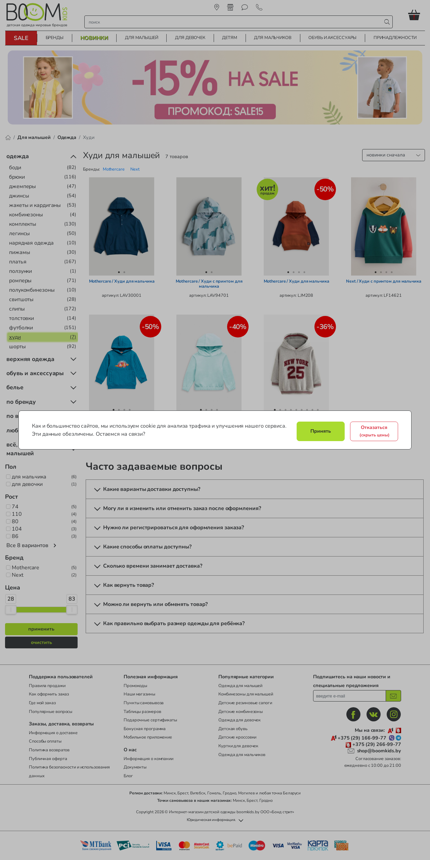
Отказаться (374, 431)
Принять (320, 431)
